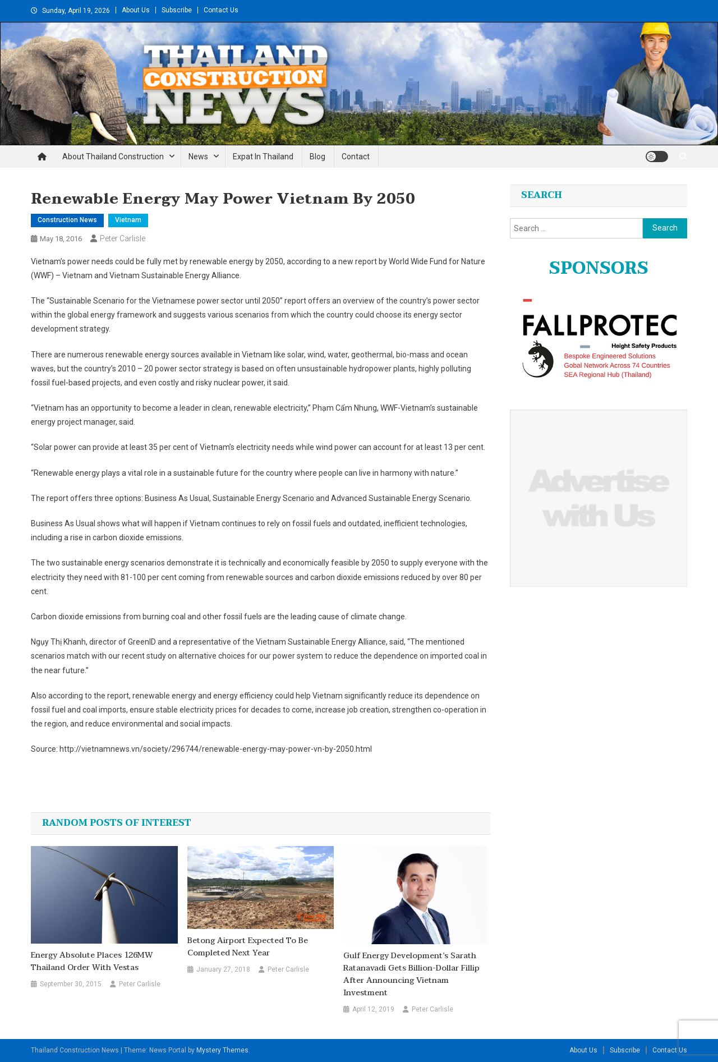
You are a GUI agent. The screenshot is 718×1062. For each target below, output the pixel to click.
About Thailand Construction (113, 156)
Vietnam (128, 220)
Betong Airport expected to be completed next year (247, 947)
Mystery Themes (222, 1050)
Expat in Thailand (263, 156)
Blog (317, 156)
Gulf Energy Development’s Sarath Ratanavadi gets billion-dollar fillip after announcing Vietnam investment (411, 974)
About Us (136, 10)
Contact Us (221, 10)
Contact (356, 156)
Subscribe (177, 10)
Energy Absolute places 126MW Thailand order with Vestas (92, 961)
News (198, 156)
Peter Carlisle (122, 238)
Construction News (67, 220)
